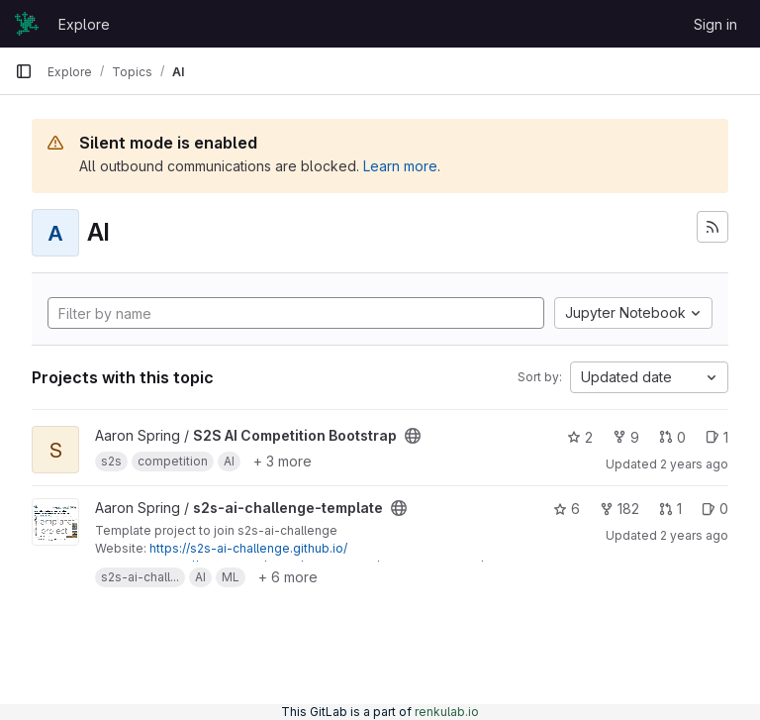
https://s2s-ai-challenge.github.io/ (248, 548)
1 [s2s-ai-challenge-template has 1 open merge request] (670, 508)
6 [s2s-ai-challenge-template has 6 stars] (566, 508)
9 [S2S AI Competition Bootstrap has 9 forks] (626, 437)
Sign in (715, 24)
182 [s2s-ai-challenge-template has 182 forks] (619, 508)
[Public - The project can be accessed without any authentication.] (413, 436)
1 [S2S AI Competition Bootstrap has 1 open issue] (717, 437)
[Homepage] (27, 24)
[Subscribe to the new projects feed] (712, 227)
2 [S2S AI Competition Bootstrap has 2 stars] (580, 437)
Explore (84, 24)
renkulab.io (447, 711)
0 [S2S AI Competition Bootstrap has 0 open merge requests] (672, 437)
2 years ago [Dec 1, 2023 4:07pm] (694, 535)
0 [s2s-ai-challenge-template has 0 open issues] (715, 508)
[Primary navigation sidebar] (24, 71)
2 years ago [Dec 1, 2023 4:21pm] (694, 464)
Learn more (400, 165)
